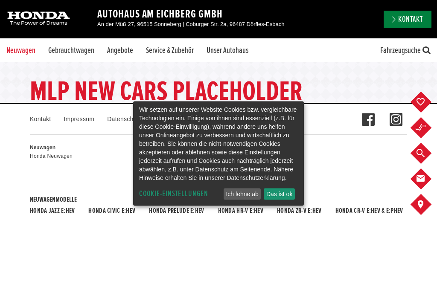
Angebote (120, 50)
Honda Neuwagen (51, 156)
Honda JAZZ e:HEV (52, 210)
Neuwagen (20, 50)
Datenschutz (124, 119)
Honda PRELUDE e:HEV (176, 210)
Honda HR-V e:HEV (240, 210)
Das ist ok (279, 194)
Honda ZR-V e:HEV (299, 210)
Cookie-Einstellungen (173, 194)
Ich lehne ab (242, 194)
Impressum (79, 119)
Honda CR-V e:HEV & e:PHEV (369, 210)
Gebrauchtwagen (71, 50)
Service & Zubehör (170, 50)
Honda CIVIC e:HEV (111, 210)
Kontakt (410, 19)
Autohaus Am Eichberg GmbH (160, 14)
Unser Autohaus (227, 50)
